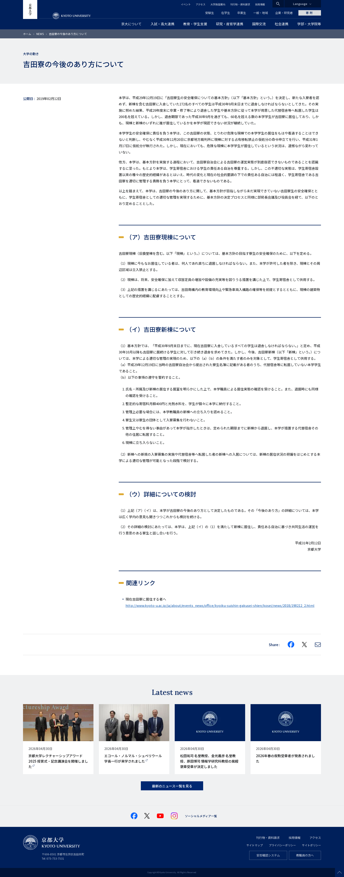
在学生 (225, 13)
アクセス (200, 4)
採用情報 (260, 4)
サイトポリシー (311, 845)
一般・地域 (260, 13)
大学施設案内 (217, 4)
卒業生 (241, 13)
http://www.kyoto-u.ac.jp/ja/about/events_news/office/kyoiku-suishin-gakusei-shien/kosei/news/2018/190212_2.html (220, 605)
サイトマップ (254, 845)
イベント (186, 4)
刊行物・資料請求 (240, 4)
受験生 (209, 13)
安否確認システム (268, 855)
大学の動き (31, 53)
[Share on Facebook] (291, 644)
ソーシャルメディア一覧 (201, 816)
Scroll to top (339, 872)
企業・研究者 (284, 13)
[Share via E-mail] (318, 644)
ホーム (27, 34)
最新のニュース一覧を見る (172, 786)
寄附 (310, 13)
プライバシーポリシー (282, 845)
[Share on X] (304, 644)
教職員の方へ (305, 855)
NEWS (40, 34)
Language (300, 4)
